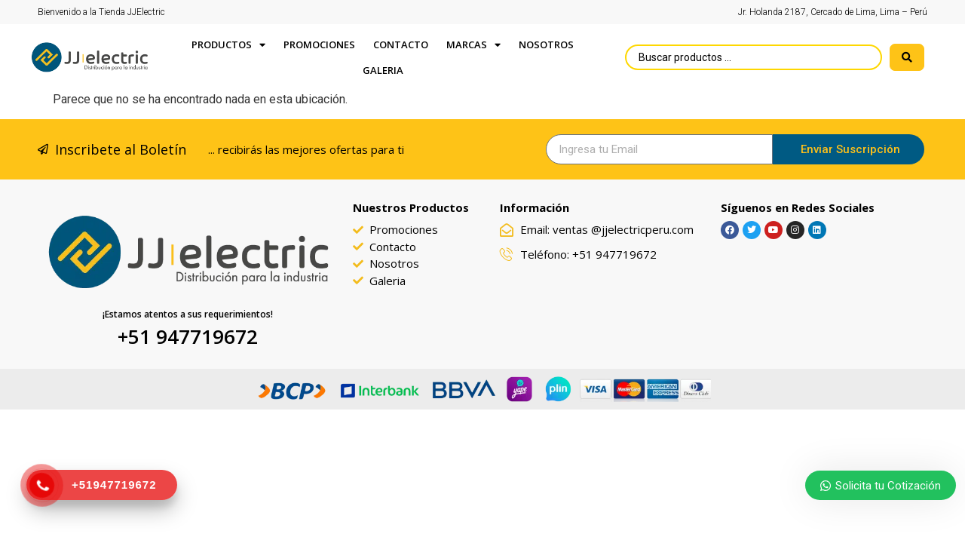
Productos (228, 44)
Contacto (400, 44)
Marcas (473, 44)
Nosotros (546, 44)
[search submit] (907, 57)
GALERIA (383, 70)
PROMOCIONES (319, 44)
